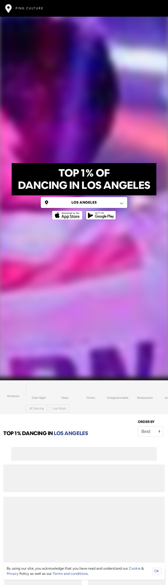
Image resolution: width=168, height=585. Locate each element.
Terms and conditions (70, 573)
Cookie (135, 568)
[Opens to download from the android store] (100, 212)
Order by (146, 421)
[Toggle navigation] (156, 8)
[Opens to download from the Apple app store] (68, 212)
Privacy (13, 573)
